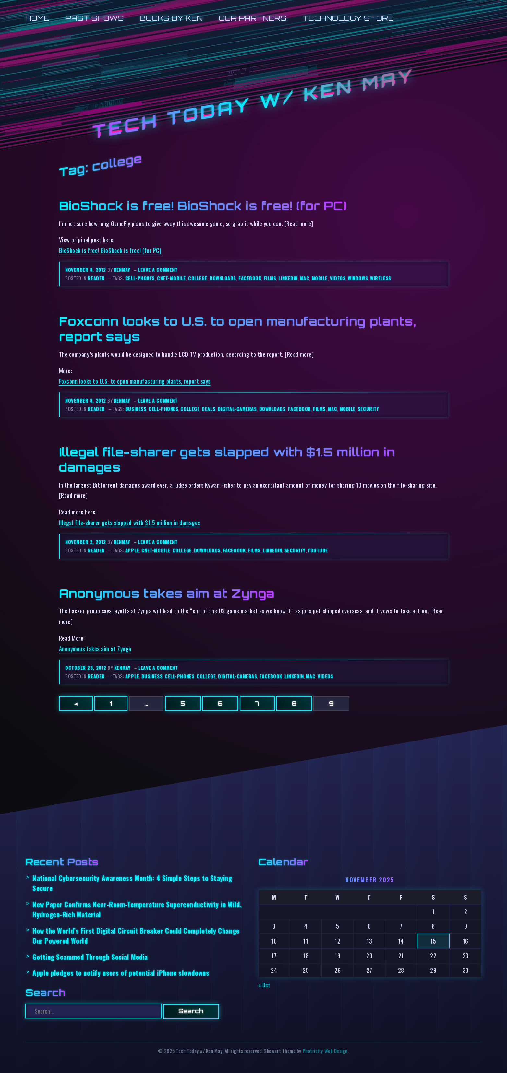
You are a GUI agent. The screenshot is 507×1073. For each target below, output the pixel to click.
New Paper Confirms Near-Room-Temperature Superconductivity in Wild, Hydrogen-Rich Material (137, 909)
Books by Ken (171, 18)
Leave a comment (157, 269)
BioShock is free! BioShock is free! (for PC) (203, 205)
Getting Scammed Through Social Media (90, 957)
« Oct (264, 985)
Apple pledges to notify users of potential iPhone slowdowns (120, 973)
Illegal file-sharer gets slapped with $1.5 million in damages (129, 522)
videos (337, 278)
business (135, 408)
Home (37, 18)
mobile (320, 278)
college (197, 278)
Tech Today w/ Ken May (253, 104)
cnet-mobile (171, 278)
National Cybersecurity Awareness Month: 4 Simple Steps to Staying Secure (132, 883)
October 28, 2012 (86, 667)
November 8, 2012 (86, 269)
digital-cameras (237, 408)
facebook (249, 278)
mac (304, 278)
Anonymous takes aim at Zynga (167, 593)
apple (132, 550)
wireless (380, 278)
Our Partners (253, 18)
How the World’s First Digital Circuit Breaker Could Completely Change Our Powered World (136, 935)
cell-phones (140, 278)
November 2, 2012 (86, 541)
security (368, 408)
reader (96, 278)
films (270, 278)
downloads (223, 278)
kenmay (122, 269)
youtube (318, 550)
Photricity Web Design (325, 1050)
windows (358, 278)
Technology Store (348, 18)
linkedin (287, 278)
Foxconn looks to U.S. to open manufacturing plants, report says (135, 381)
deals (208, 408)
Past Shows (95, 18)
